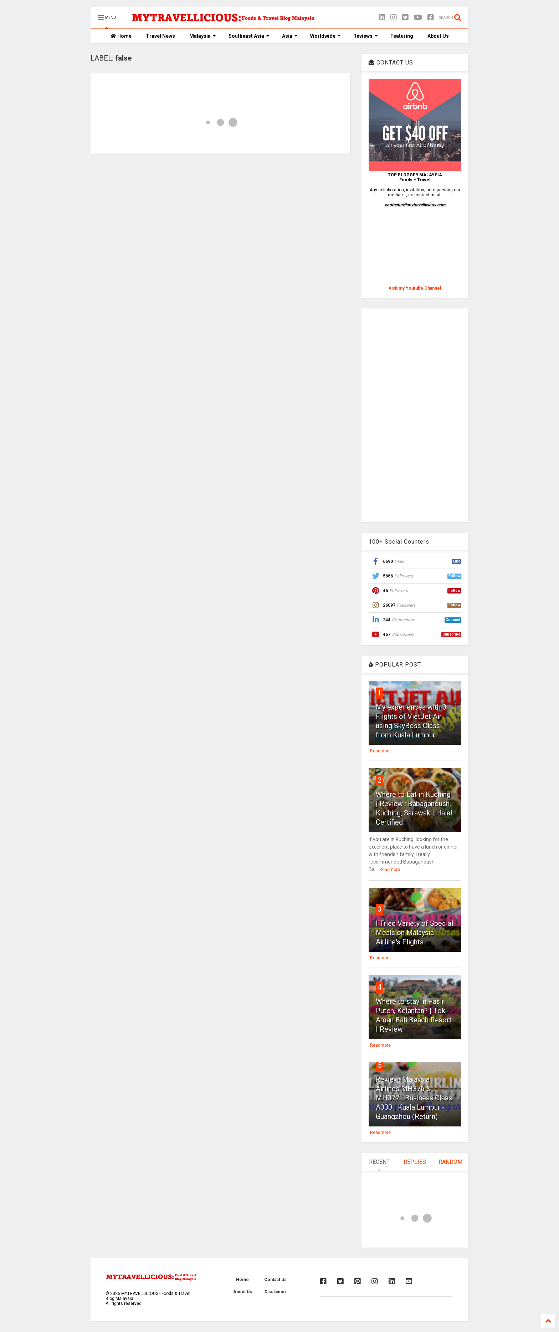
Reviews (365, 36)
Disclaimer (275, 1291)
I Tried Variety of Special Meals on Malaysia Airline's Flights (414, 932)
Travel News (160, 36)
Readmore (380, 750)
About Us (438, 36)
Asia (290, 36)
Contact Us (275, 1279)
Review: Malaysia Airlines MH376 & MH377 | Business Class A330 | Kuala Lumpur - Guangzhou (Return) (414, 1098)
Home (121, 36)
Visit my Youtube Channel (415, 288)
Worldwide (325, 36)
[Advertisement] (415, 415)
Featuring (401, 36)
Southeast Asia (249, 36)
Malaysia (202, 36)
